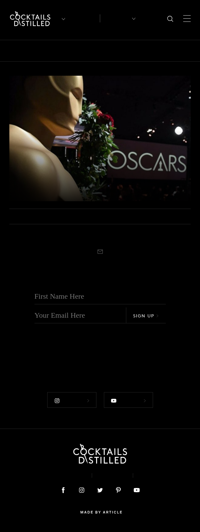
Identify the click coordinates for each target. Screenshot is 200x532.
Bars (32, 50)
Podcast (153, 475)
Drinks (142, 50)
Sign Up (146, 315)
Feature (168, 50)
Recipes (116, 18)
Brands (79, 50)
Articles (84, 18)
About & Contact (59, 475)
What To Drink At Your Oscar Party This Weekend (83, 183)
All (13, 50)
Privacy (112, 475)
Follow (71, 400)
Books (54, 50)
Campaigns (111, 50)
